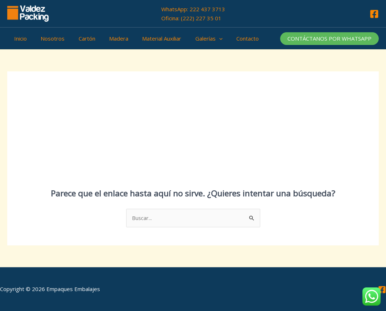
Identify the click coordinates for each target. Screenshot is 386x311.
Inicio (19, 38)
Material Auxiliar (148, 38)
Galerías (192, 38)
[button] (329, 38)
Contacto (228, 38)
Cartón (79, 38)
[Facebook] (374, 13)
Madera (108, 38)
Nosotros (48, 38)
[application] (202, 38)
